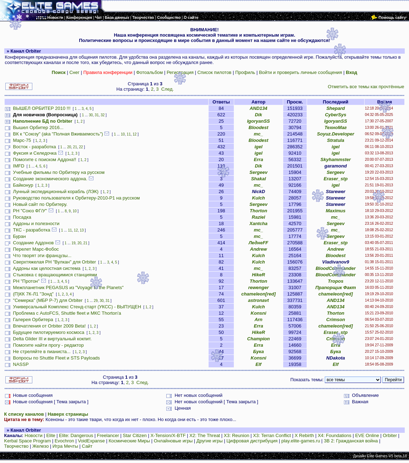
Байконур (23, 185)
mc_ (258, 134)
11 (129, 134)
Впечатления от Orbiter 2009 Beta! (49, 326)
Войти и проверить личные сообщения (300, 72)
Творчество (16, 446)
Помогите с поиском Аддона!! (44, 159)
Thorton (258, 210)
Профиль (245, 72)
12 (134, 134)
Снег (74, 72)
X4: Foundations (334, 435)
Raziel (258, 217)
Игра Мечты (65, 446)
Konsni (258, 313)
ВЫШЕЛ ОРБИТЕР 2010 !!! (42, 108)
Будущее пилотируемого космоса (49, 332)
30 (91, 115)
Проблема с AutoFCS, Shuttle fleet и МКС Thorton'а (67, 313)
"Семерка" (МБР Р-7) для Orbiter (48, 300)
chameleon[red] (258, 294)
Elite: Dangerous (76, 435)
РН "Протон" (26, 281)
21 (75, 147)
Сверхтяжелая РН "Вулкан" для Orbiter (54, 262)
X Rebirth (304, 435)
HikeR (258, 274)
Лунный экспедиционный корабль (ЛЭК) (56, 191)
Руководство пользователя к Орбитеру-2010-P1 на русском (76, 198)
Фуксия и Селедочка (35, 153)
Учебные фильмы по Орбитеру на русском (59, 172)
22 (81, 147)
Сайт (87, 446)
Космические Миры (129, 440)
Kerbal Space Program (27, 440)
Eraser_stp (336, 178)
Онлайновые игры (173, 440)
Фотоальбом (149, 72)
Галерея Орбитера (33, 319)
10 (123, 134)
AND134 (258, 108)
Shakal (258, 178)
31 (97, 115)
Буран (19, 236)
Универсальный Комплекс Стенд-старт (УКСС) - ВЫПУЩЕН (77, 306)
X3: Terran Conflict (272, 435)
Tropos (336, 281)
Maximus (336, 210)
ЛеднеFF (258, 242)
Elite (50, 435)
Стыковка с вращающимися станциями (55, 274)
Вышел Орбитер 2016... (38, 127)
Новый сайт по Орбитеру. (40, 204)
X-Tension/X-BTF (167, 435)
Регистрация (180, 72)
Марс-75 (22, 140)
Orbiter (390, 435)
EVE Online (367, 435)
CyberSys (335, 114)
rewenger (258, 287)
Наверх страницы (68, 414)
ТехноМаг (335, 127)
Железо (40, 446)
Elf (258, 364)
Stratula (335, 140)
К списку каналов (24, 414)
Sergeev (258, 172)
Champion (258, 338)
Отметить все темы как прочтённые (366, 86)
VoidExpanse (91, 440)
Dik (258, 114)
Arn (258, 319)
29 (96, 301)
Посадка (22, 217)
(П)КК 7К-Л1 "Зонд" (33, 294)
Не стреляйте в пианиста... (42, 351)
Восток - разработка (34, 146)
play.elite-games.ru (300, 440)
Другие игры (210, 440)
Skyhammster (336, 159)
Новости (33, 435)
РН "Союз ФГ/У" (30, 210)
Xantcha (258, 223)
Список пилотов (214, 72)
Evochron (64, 440)
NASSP (21, 364)
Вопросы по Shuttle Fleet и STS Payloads (56, 358)
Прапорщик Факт (335, 287)
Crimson (335, 319)
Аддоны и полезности (36, 223)
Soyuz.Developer (335, 134)
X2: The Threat (204, 435)
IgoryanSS (258, 121)
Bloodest (259, 127)
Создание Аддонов (33, 242)
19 (73, 243)
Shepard (335, 108)
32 (102, 115)
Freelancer (108, 435)
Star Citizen (135, 435)
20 (69, 147)
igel (258, 146)
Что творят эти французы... (42, 255)
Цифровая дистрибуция (252, 440)
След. (167, 89)
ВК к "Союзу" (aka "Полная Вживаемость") (58, 134)
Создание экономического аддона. (50, 178)
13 (82, 230)
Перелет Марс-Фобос (36, 249)
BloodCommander (336, 268)
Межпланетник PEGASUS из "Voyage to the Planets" (68, 287)
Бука (258, 351)
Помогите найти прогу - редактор (48, 345)
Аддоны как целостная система (47, 268)
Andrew (258, 249)
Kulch (258, 198)
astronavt (258, 300)
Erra (258, 159)
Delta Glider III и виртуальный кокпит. (52, 338)
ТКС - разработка (31, 230)
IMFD (19, 166)
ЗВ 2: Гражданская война (351, 440)
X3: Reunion (236, 435)
